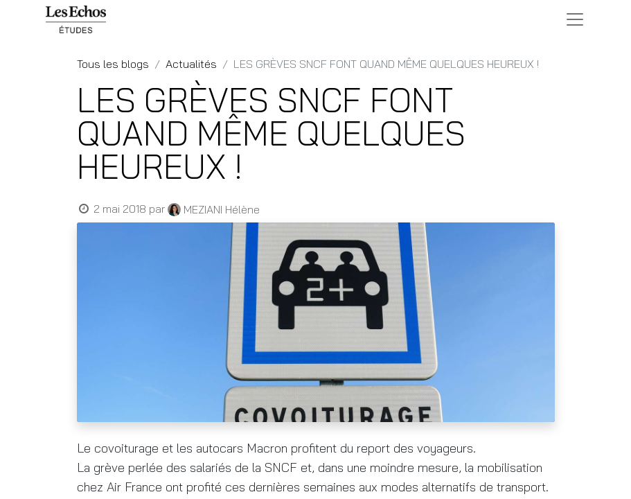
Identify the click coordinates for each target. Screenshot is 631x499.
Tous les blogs (113, 64)
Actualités (191, 64)
